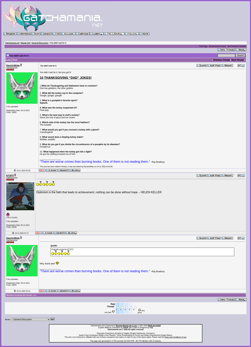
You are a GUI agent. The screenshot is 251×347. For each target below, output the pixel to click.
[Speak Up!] (26, 43)
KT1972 (10, 175)
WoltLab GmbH (154, 326)
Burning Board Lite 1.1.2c (126, 326)
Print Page (203, 46)
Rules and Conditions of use (175, 337)
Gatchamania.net (12, 43)
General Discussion (40, 43)
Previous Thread (221, 60)
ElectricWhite (13, 65)
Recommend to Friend (217, 46)
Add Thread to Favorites (236, 46)
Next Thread (237, 60)
